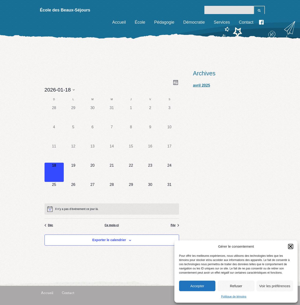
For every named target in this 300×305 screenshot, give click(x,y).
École (140, 22)
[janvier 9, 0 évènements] (150, 133)
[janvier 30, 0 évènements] (150, 191)
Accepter (197, 286)
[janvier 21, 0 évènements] (111, 172)
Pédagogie (164, 22)
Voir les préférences (274, 286)
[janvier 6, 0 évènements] (92, 133)
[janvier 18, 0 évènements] (54, 172)
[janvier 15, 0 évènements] (131, 153)
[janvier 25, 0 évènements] (54, 191)
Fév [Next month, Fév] (175, 225)
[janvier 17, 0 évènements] (169, 153)
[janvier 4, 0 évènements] (54, 133)
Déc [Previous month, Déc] (49, 225)
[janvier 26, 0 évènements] (73, 191)
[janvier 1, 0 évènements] (131, 114)
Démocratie (194, 22)
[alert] (112, 209)
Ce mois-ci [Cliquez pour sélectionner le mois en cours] (112, 225)
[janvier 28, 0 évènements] (111, 191)
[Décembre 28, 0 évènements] (54, 114)
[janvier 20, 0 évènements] (92, 172)
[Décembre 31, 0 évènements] (111, 114)
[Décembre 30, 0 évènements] (92, 114)
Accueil (119, 22)
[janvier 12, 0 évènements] (73, 153)
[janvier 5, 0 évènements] (73, 133)
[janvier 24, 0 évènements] (169, 172)
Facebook (261, 22)
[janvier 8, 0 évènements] (131, 133)
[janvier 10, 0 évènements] (169, 133)
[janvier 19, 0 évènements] (73, 172)
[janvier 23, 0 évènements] (150, 172)
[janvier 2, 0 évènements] (150, 114)
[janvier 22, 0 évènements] (131, 172)
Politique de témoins (233, 296)
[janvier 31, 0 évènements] (169, 191)
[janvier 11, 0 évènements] (54, 153)
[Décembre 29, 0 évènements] (73, 114)
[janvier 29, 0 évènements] (131, 191)
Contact (246, 22)
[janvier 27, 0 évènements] (92, 191)
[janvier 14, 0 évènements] (111, 153)
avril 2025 (201, 85)
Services (222, 22)
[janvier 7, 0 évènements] (111, 133)
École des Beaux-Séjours (65, 10)
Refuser (236, 286)
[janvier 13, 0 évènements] (92, 153)
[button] (290, 246)
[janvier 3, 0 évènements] (169, 114)
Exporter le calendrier (109, 240)
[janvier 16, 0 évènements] (150, 153)
